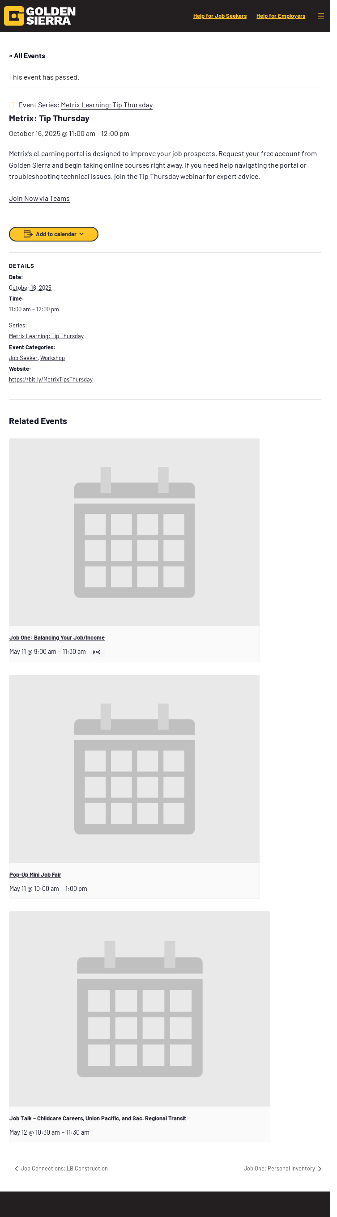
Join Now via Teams (39, 198)
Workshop (52, 357)
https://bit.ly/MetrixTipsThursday (51, 379)
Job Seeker (23, 357)
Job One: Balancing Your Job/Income (57, 637)
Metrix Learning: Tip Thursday (46, 335)
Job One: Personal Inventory (280, 1168)
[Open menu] (321, 16)
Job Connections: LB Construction (64, 1168)
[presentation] (134, 532)
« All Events (27, 55)
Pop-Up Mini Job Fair (35, 874)
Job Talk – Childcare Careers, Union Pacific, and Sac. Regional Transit (97, 1118)
